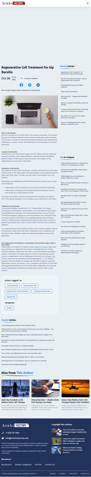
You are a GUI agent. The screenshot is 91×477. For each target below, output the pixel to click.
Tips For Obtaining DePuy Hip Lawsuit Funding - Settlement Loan (73, 123)
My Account (6, 464)
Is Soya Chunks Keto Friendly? (70, 222)
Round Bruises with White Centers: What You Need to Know (74, 170)
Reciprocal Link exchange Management (14, 364)
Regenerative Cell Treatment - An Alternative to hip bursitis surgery (72, 73)
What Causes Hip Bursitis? (69, 92)
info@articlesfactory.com (14, 438)
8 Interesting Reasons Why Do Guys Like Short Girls (18, 325)
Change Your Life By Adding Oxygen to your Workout (73, 245)
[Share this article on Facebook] (21, 85)
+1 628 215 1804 (10, 433)
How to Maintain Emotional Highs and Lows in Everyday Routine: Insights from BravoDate (26, 335)
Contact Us (50, 464)
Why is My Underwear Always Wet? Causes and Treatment (74, 216)
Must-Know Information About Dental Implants (73, 238)
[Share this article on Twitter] (29, 85)
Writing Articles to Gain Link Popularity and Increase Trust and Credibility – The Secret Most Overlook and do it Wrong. (27, 330)
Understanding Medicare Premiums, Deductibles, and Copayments (72, 232)
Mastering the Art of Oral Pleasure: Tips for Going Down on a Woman (24, 361)
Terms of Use (73, 474)
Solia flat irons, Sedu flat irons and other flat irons (74, 209)
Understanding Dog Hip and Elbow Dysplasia (72, 86)
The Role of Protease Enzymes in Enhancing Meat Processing (71, 251)
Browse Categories (23, 464)
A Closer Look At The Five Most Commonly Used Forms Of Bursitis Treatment (74, 110)
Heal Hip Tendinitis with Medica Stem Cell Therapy (74, 104)
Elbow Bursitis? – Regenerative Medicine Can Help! (74, 97)
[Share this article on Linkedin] (38, 85)
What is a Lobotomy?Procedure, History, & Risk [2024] (75, 183)
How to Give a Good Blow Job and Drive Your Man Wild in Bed (21, 353)
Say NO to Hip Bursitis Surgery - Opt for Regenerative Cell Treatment (74, 79)
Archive (38, 464)
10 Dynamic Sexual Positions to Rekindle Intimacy (17, 346)
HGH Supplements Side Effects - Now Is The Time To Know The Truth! (74, 203)
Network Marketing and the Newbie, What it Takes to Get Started (22, 357)
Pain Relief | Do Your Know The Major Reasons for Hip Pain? (73, 117)
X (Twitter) (62, 474)
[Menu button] (88, 3)
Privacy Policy (85, 474)
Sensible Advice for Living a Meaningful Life (73, 196)
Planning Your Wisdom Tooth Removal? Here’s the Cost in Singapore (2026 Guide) (74, 190)
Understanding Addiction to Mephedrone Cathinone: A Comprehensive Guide (74, 164)
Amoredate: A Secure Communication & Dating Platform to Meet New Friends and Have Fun (28, 341)
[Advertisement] (45, 22)
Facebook (53, 474)
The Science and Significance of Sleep (73, 226)
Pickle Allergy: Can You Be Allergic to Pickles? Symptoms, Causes (72, 177)
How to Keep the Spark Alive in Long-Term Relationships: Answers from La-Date (27, 349)
